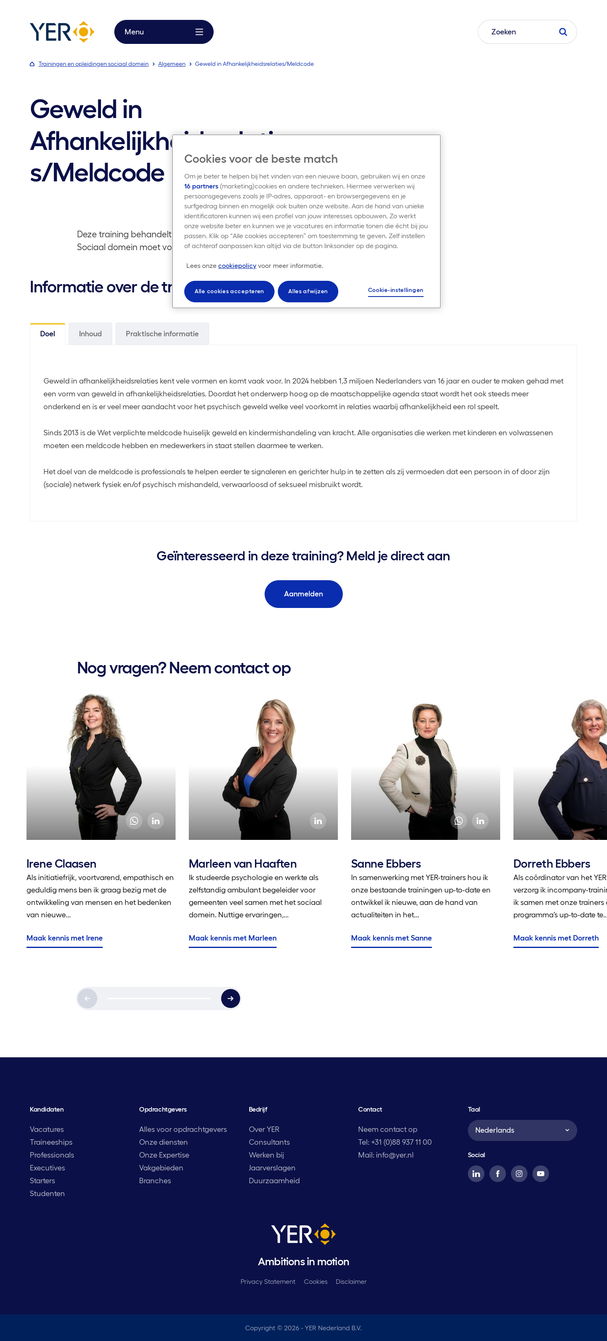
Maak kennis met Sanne (391, 938)
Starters (42, 1181)
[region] (306, 221)
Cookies (316, 1281)
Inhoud (90, 334)
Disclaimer (351, 1281)
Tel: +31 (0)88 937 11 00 (395, 1142)
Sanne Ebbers (386, 863)
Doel (47, 334)
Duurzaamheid (274, 1181)
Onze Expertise (164, 1155)
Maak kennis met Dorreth (556, 938)
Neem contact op (387, 1129)
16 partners (201, 186)
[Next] (231, 998)
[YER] (303, 1236)
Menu (164, 32)
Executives (47, 1168)
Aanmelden (303, 594)
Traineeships (51, 1142)
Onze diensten (163, 1142)
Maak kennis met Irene (64, 938)
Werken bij (266, 1155)
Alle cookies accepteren (229, 291)
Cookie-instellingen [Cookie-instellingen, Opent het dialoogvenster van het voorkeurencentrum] (396, 290)
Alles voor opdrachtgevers (183, 1129)
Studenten (47, 1193)
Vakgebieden (161, 1168)
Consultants (269, 1142)
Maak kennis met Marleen (233, 938)
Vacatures (47, 1129)
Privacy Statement (268, 1281)
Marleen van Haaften (242, 863)
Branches (155, 1181)
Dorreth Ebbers (551, 863)
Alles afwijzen (308, 291)
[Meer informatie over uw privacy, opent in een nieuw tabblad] (254, 265)
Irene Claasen (61, 863)
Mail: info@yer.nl (386, 1155)
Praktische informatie (162, 334)
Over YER (264, 1129)
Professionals (52, 1155)
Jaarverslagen (272, 1168)
